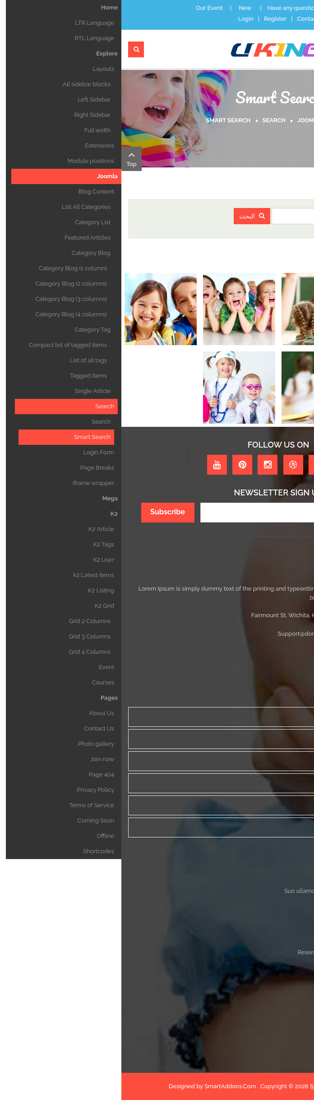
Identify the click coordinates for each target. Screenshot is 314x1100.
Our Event (88, 8)
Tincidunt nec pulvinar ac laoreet (263, 983)
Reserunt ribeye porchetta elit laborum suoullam (241, 952)
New (123, 8)
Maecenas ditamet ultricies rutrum (260, 906)
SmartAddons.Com (108, 1086)
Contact (186, 18)
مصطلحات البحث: (278, 216)
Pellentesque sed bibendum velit (262, 998)
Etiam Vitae (292, 921)
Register (154, 18)
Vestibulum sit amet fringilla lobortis (258, 967)
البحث (130, 216)
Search (153, 120)
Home (221, 120)
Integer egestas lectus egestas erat (259, 937)
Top (10, 158)
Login (124, 18)
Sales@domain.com (250, 633)
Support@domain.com (186, 633)
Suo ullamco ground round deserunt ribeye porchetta (235, 890)
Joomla (188, 120)
